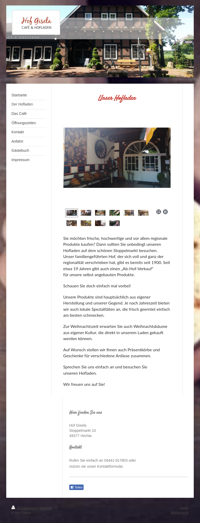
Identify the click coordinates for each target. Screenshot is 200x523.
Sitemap (46, 508)
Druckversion (24, 508)
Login (184, 508)
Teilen (76, 487)
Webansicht (180, 512)
